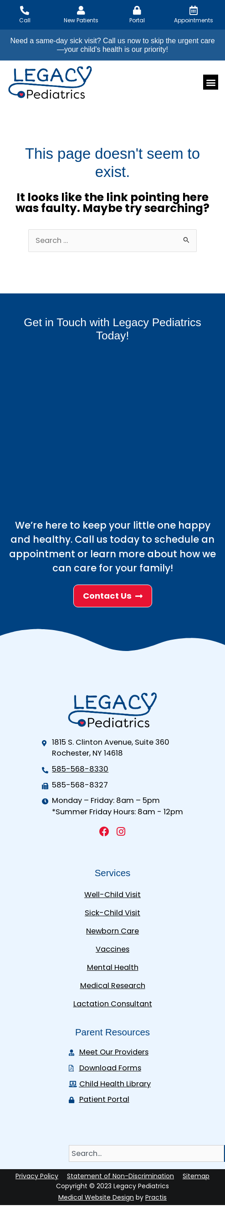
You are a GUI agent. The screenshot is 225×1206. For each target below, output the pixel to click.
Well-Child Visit (112, 894)
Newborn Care (112, 931)
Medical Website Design (96, 1197)
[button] (210, 82)
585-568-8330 (80, 769)
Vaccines (112, 949)
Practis (156, 1197)
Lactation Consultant (112, 1004)
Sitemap (196, 1176)
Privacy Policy (36, 1176)
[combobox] (146, 1153)
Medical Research (112, 985)
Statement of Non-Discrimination (120, 1176)
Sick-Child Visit (112, 913)
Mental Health (112, 967)
